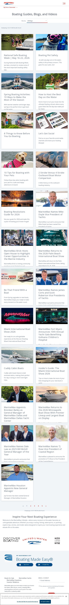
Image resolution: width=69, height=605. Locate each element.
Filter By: (23, 21)
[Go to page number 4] (38, 506)
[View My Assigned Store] (8, 7)
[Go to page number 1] (27, 506)
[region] (34, 599)
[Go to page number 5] (42, 506)
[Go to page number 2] (30, 506)
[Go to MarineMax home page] (10, 3)
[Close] (66, 596)
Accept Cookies (45, 601)
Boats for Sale (9, 578)
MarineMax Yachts (25, 578)
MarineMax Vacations (14, 580)
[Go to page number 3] (34, 506)
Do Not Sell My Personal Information (27, 601)
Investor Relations (13, 582)
